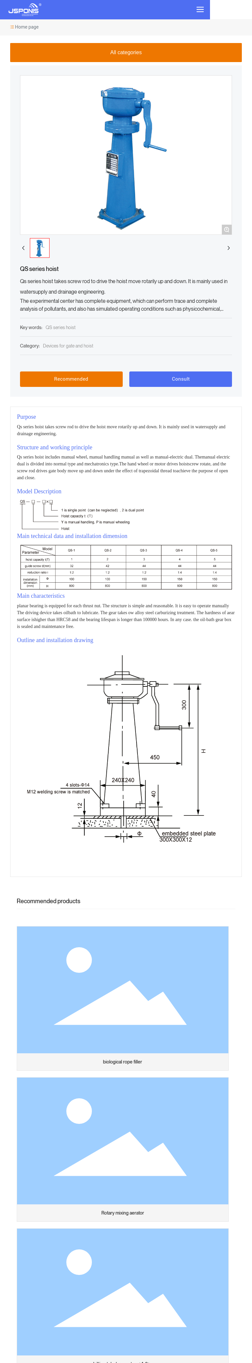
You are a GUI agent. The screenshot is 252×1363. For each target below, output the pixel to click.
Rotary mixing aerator (122, 1213)
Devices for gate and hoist (68, 345)
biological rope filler (122, 1061)
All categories (126, 52)
